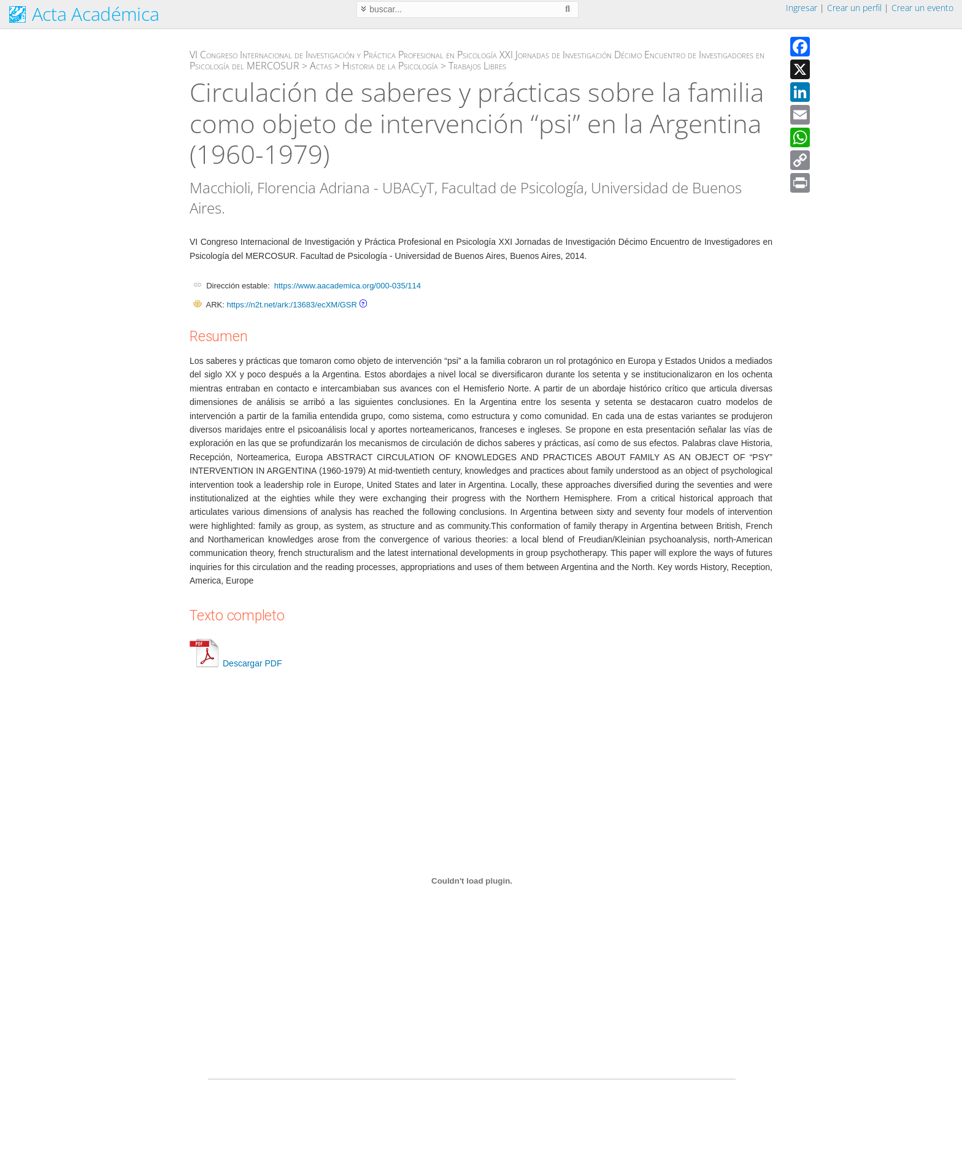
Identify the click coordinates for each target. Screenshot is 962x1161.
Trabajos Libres (477, 65)
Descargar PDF (236, 663)
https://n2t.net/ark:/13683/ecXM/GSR (291, 304)
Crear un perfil (854, 8)
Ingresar (801, 8)
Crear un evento (922, 8)
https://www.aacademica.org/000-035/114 (347, 285)
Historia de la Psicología (390, 65)
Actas (321, 65)
